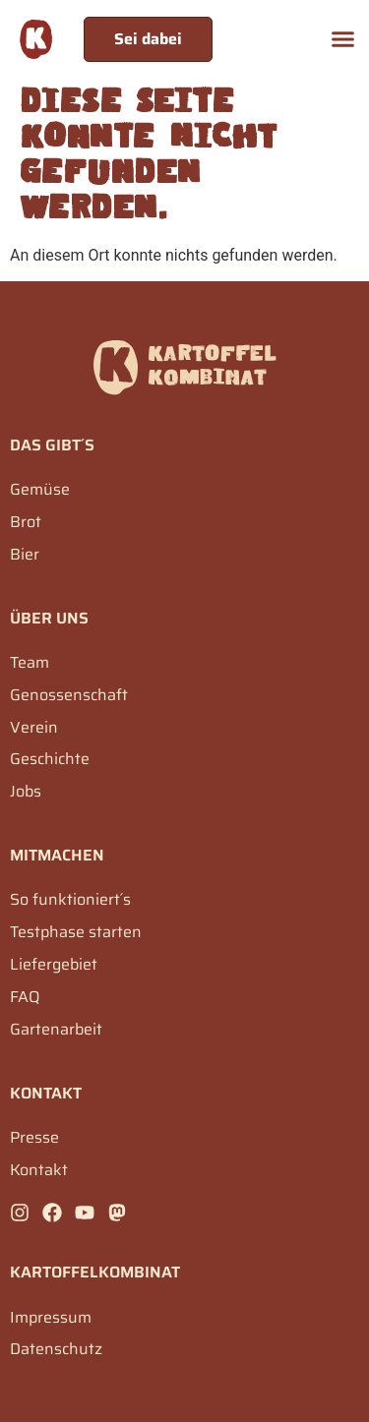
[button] (343, 39)
